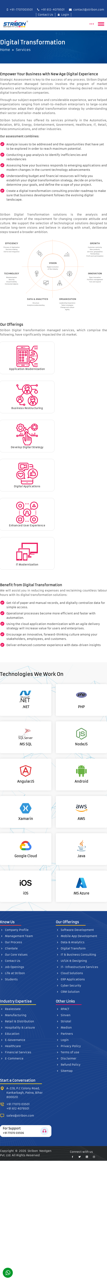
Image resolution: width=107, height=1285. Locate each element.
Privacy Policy (68, 1046)
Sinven (63, 1015)
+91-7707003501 (20, 9)
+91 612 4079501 (17, 1108)
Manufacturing (13, 1015)
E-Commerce (11, 1058)
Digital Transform (71, 948)
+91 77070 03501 (18, 1104)
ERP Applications (70, 979)
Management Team (16, 936)
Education (9, 1033)
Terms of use (67, 1052)
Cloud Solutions (69, 973)
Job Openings (12, 967)
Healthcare (10, 1046)
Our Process (11, 942)
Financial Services (15, 1052)
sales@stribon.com (20, 1115)
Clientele (9, 948)
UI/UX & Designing (71, 961)
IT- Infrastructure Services (77, 967)
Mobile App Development (76, 936)
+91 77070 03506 (13, 1133)
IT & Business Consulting (76, 954)
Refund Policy (68, 1064)
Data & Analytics (70, 942)
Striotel (63, 1021)
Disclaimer (66, 1058)
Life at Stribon (12, 973)
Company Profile (14, 930)
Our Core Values (14, 954)
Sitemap (64, 1071)
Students (9, 979)
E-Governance (12, 1040)
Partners (64, 1033)
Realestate (10, 1009)
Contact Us (44, 14)
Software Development (75, 930)
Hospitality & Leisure (17, 1027)
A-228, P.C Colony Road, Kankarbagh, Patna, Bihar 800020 (24, 1093)
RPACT (62, 1009)
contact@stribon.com (86, 9)
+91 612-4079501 (51, 9)
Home (5, 50)
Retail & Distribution (17, 1021)
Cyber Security (68, 985)
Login (63, 14)
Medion (64, 1027)
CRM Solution (68, 991)
